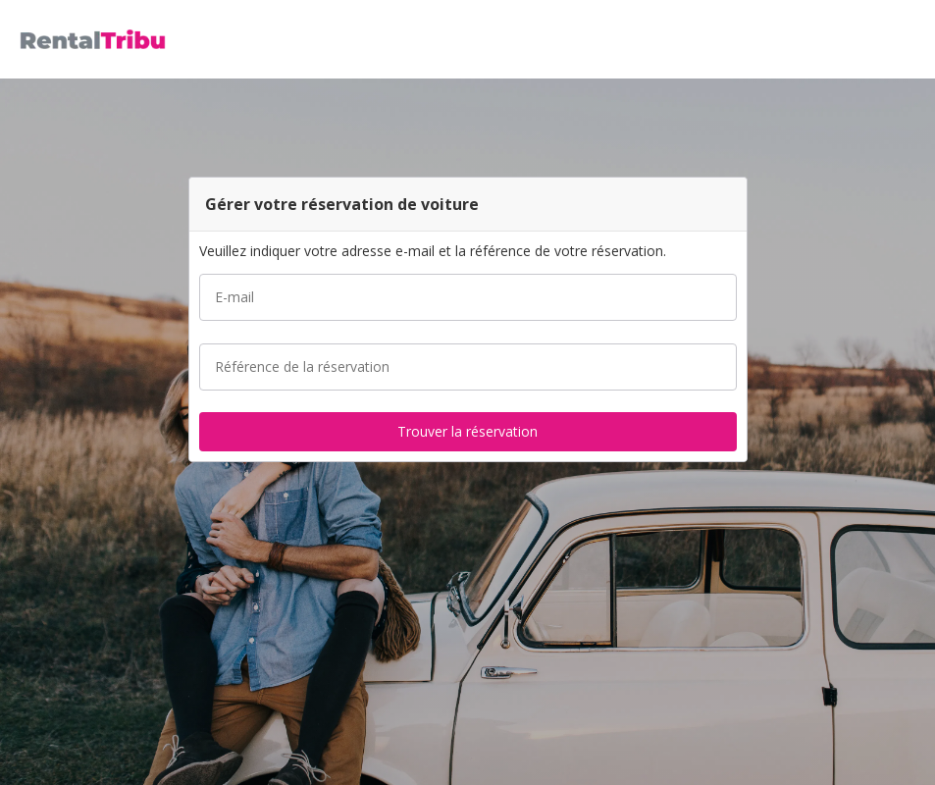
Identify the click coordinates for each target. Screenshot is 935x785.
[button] (913, 39)
